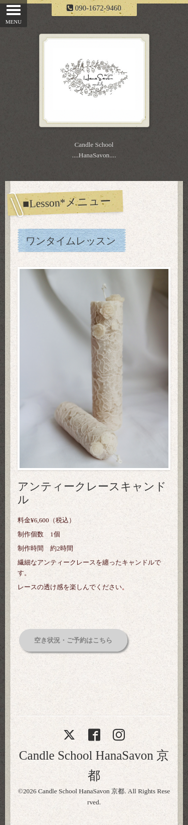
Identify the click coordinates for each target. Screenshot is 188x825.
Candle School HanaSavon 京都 (81, 791)
